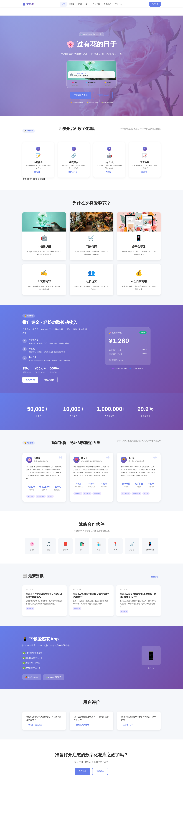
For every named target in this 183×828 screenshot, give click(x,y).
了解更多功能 (103, 95)
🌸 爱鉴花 (28, 4)
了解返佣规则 (48, 380)
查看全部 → (156, 577)
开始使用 (155, 4)
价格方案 (96, 4)
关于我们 (107, 4)
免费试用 (82, 771)
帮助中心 (118, 4)
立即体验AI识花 (80, 95)
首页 (63, 4)
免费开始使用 (28, 179)
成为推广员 (30, 380)
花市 (87, 4)
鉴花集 (71, 4)
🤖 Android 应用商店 (53, 677)
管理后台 (100, 771)
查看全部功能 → (41, 179)
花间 (80, 4)
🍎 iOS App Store (31, 677)
